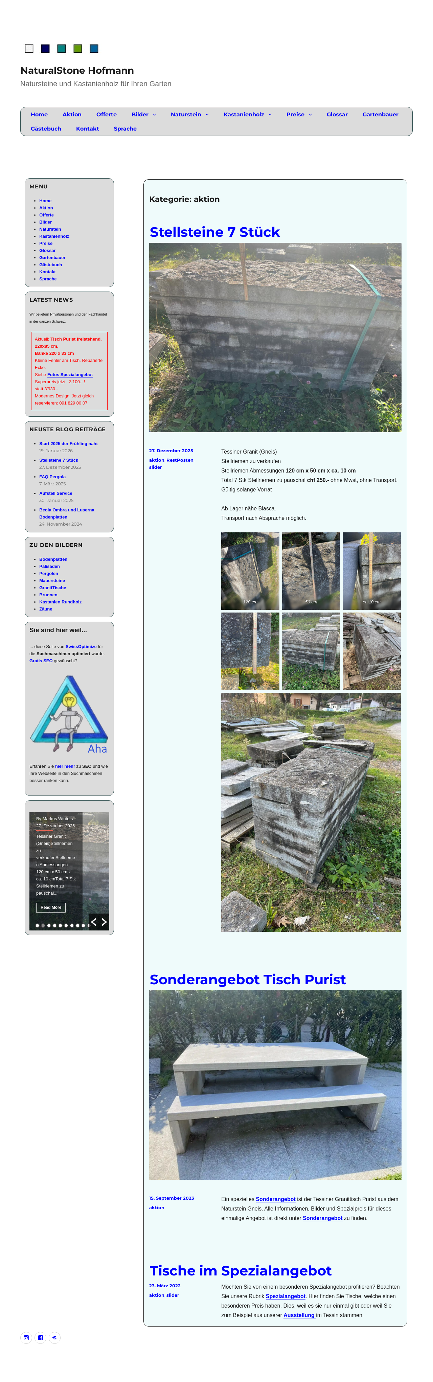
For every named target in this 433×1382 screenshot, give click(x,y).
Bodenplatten (53, 559)
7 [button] (72, 925)
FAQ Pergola (52, 476)
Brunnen (48, 594)
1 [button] (37, 925)
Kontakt (87, 128)
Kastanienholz (244, 114)
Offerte (106, 114)
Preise (295, 114)
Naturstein (186, 114)
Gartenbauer (380, 114)
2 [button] (43, 925)
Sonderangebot (275, 1199)
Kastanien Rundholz (60, 601)
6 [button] (66, 925)
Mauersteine (52, 580)
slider (155, 467)
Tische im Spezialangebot (241, 1270)
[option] (69, 871)
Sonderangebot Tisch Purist (248, 979)
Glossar (337, 114)
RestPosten (179, 460)
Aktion (72, 114)
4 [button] (54, 925)
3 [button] (49, 925)
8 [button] (77, 925)
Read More (51, 907)
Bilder (140, 114)
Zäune (45, 609)
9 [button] (83, 925)
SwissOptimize (81, 646)
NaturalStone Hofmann (77, 70)
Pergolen (48, 573)
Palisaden (49, 566)
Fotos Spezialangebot (70, 374)
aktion (156, 460)
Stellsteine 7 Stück (215, 232)
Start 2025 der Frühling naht (68, 443)
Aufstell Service (55, 493)
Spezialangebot (285, 1296)
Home (39, 114)
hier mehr (65, 766)
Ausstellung (299, 1315)
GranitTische (52, 587)
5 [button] (60, 925)
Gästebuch (46, 128)
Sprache (125, 128)
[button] (94, 922)
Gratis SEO (41, 660)
